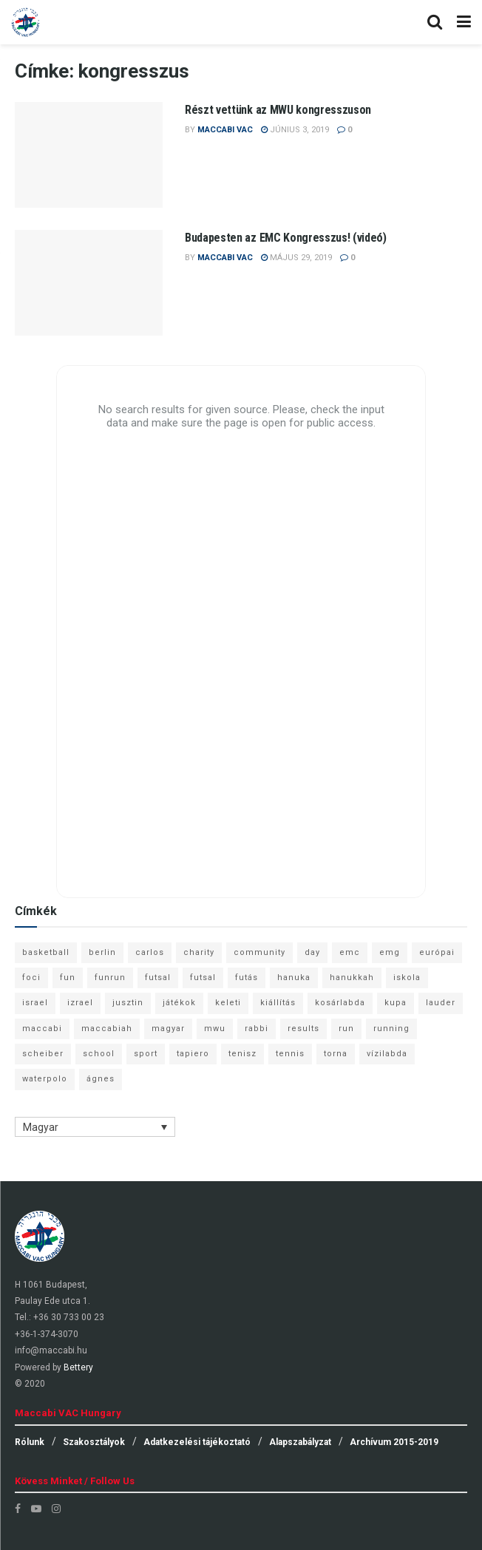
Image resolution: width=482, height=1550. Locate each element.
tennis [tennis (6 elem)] (290, 1053)
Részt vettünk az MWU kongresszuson (278, 110)
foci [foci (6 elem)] (31, 977)
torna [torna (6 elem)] (335, 1053)
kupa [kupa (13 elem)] (395, 1002)
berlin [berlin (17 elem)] (102, 952)
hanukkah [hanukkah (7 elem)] (352, 977)
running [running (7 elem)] (391, 1028)
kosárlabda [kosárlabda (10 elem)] (340, 1002)
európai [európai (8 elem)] (437, 952)
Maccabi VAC (225, 130)
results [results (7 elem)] (303, 1028)
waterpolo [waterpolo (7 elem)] (44, 1079)
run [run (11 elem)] (346, 1028)
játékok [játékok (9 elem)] (179, 1002)
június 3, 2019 (295, 130)
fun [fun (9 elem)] (67, 977)
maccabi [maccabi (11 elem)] (42, 1028)
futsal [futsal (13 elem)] (158, 977)
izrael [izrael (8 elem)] (80, 1002)
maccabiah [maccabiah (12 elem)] (106, 1028)
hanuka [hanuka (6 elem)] (293, 977)
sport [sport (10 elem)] (145, 1053)
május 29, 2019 (296, 257)
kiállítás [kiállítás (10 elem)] (278, 1002)
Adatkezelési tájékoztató (197, 1442)
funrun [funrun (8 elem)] (110, 977)
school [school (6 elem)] (99, 1053)
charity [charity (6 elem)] (198, 952)
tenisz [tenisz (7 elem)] (242, 1053)
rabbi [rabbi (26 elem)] (256, 1028)
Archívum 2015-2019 (394, 1442)
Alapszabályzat (300, 1442)
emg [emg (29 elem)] (389, 952)
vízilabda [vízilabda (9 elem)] (387, 1053)
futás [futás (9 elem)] (246, 977)
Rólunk (29, 1442)
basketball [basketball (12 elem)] (45, 952)
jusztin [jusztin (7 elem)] (127, 1002)
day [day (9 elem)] (312, 952)
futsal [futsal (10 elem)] (203, 977)
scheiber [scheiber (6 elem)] (43, 1053)
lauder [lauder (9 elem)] (440, 1002)
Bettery (78, 1367)
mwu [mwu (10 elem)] (214, 1028)
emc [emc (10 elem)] (349, 952)
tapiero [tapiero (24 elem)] (193, 1053)
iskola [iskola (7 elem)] (407, 977)
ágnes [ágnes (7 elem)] (100, 1079)
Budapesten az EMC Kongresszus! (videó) (286, 238)
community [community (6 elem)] (259, 952)
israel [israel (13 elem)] (35, 1002)
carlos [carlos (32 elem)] (149, 952)
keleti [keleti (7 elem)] (228, 1002)
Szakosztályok (94, 1442)
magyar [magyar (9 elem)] (168, 1028)
